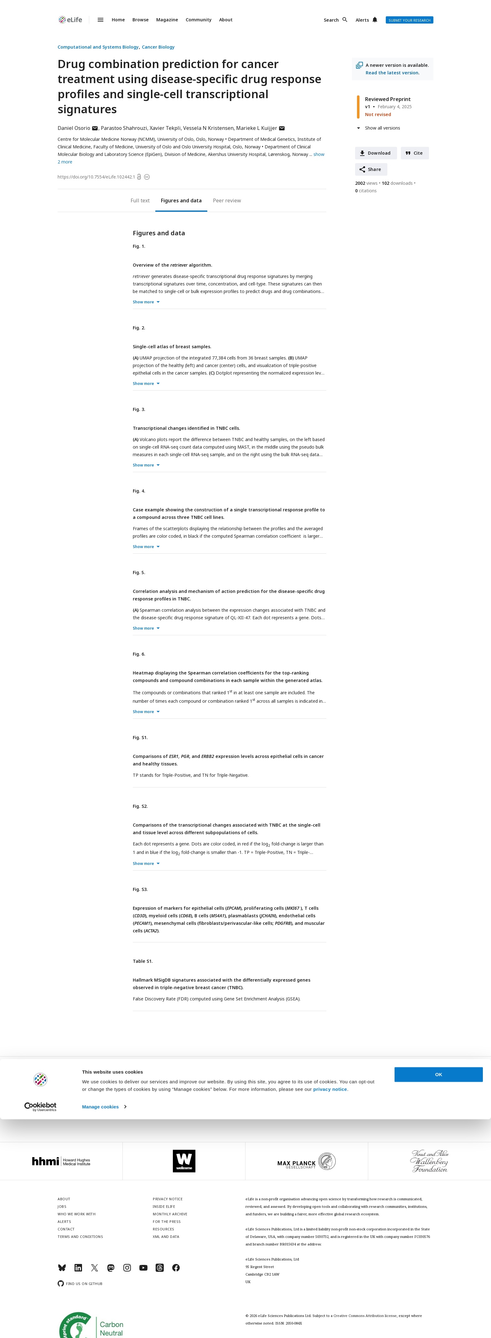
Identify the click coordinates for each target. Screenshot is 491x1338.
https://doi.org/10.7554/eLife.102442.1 (96, 177)
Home (118, 20)
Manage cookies (100, 1325)
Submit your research (410, 20)
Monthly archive (170, 1214)
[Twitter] (94, 1270)
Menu (96, 20)
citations (366, 191)
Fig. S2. (140, 806)
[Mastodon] (110, 1270)
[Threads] (159, 1270)
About (226, 20)
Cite (418, 153)
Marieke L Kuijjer (260, 128)
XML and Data (166, 1236)
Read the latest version (392, 73)
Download (379, 153)
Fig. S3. (140, 889)
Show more (143, 302)
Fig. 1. (139, 246)
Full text (140, 200)
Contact (66, 1229)
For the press (167, 1221)
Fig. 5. (139, 572)
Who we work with (77, 1214)
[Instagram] (127, 1270)
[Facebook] (176, 1270)
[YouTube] (143, 1270)
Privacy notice (245, 1114)
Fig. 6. (139, 654)
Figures (170, 200)
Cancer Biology (158, 47)
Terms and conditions (80, 1236)
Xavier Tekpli (165, 128)
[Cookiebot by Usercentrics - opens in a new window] (40, 1325)
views (366, 183)
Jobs (62, 1206)
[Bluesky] (62, 1270)
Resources (163, 1229)
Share (374, 169)
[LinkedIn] (78, 1270)
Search (331, 20)
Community (199, 20)
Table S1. (143, 961)
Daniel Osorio (78, 128)
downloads (397, 183)
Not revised (378, 114)
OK (438, 1293)
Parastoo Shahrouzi (124, 128)
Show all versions (382, 128)
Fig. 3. (139, 409)
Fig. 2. (139, 328)
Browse (140, 20)
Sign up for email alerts (246, 1100)
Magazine (167, 20)
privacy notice (330, 1308)
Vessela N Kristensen (208, 128)
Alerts (362, 20)
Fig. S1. (140, 737)
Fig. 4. (139, 491)
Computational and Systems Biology (98, 47)
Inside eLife (164, 1206)
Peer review (227, 200)
